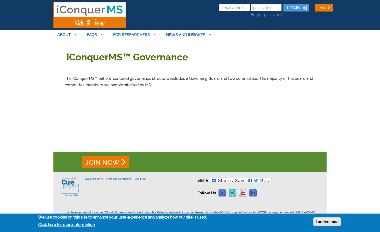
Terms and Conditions (117, 178)
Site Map (140, 178)
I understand (327, 222)
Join (321, 7)
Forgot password (266, 14)
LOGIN (293, 7)
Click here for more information (66, 225)
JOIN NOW (102, 162)
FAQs (93, 35)
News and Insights (186, 35)
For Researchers (132, 35)
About (64, 35)
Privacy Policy (92, 178)
